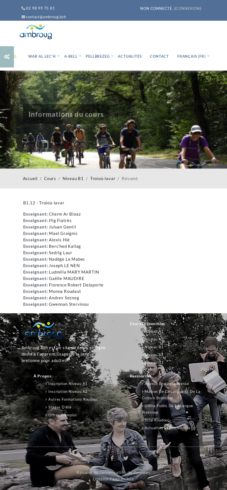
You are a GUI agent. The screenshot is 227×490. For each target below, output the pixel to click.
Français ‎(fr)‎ (191, 56)
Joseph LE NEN (64, 265)
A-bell (71, 56)
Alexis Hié (59, 239)
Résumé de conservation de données (113, 472)
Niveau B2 (154, 355)
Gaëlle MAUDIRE (66, 278)
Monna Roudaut (65, 291)
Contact (159, 56)
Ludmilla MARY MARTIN (74, 272)
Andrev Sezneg (64, 297)
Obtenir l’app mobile (113, 479)
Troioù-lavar (103, 178)
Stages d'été (59, 407)
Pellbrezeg (97, 56)
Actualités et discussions (167, 428)
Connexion (188, 8)
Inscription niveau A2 (68, 391)
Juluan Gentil (62, 227)
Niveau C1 (154, 362)
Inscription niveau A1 (68, 383)
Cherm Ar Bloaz (65, 214)
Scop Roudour (157, 420)
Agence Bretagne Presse (167, 383)
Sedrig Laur (60, 252)
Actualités (130, 56)
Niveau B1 (73, 178)
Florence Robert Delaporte (76, 285)
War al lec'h (42, 56)
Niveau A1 (154, 331)
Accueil (30, 178)
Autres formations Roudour (73, 399)
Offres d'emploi (62, 415)
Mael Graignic (63, 233)
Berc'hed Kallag (65, 246)
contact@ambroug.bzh (43, 17)
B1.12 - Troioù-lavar (43, 202)
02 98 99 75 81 (38, 8)
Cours (50, 178)
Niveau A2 (154, 339)
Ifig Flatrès (60, 220)
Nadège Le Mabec (67, 259)
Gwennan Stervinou (69, 304)
